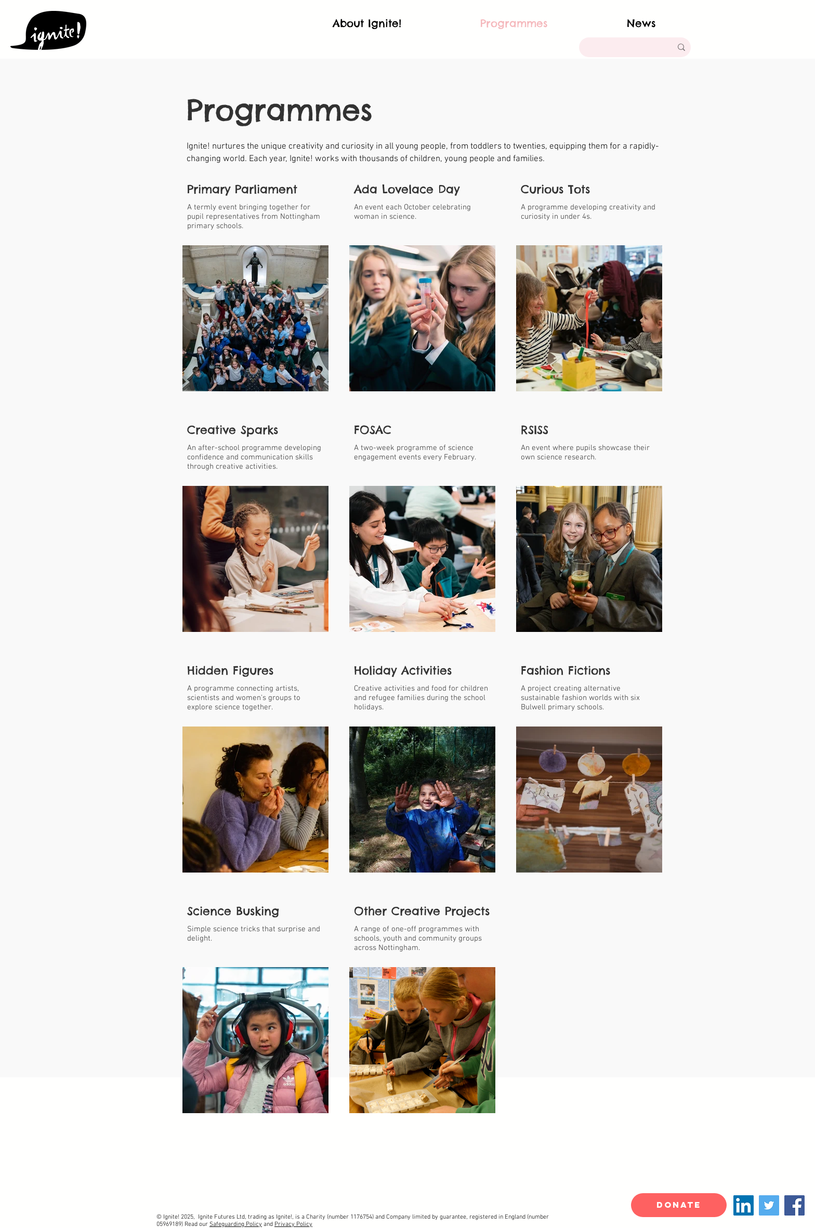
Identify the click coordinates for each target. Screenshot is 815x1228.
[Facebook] (794, 1205)
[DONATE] (679, 1205)
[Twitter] (769, 1205)
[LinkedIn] (743, 1205)
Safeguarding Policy (235, 1224)
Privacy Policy (293, 1224)
